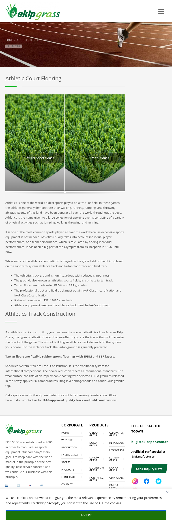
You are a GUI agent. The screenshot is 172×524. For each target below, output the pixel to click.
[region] (86, 506)
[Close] (167, 492)
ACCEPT (86, 515)
